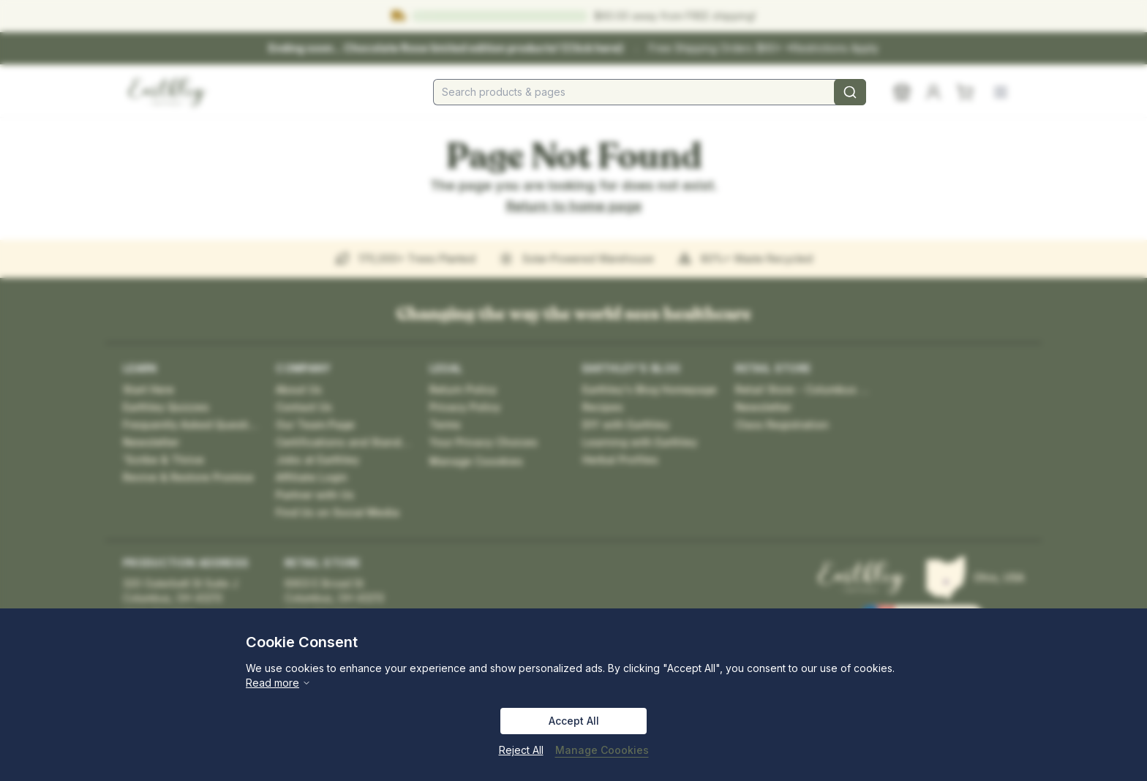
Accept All (574, 720)
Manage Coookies (602, 750)
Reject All (521, 750)
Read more (278, 682)
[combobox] (649, 92)
